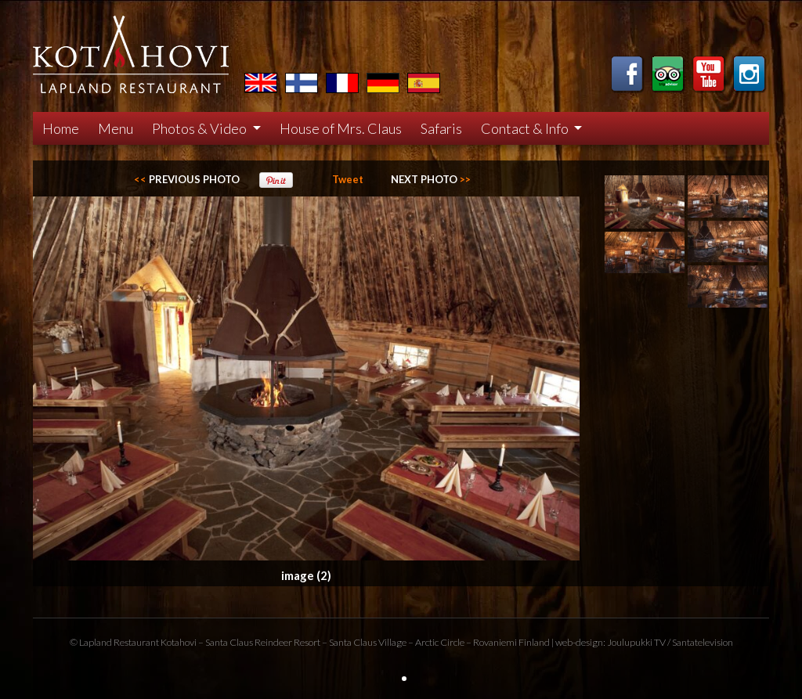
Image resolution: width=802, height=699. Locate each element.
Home (60, 128)
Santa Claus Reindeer (248, 642)
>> (431, 179)
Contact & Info (526, 128)
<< (187, 179)
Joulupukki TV (636, 642)
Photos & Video (200, 128)
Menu (115, 128)
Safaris (441, 128)
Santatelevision (702, 642)
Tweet (347, 179)
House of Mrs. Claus (341, 128)
